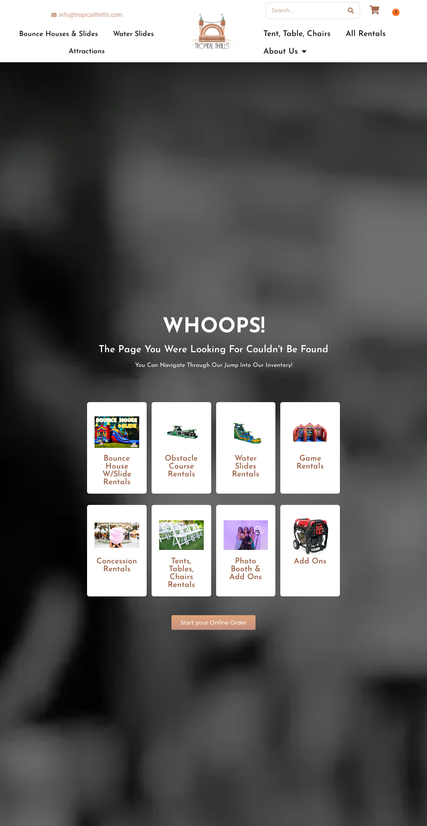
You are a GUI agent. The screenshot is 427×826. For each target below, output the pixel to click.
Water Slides (133, 34)
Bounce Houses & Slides (58, 34)
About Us (285, 51)
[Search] (350, 10)
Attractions (87, 51)
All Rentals (366, 34)
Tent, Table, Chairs (297, 34)
